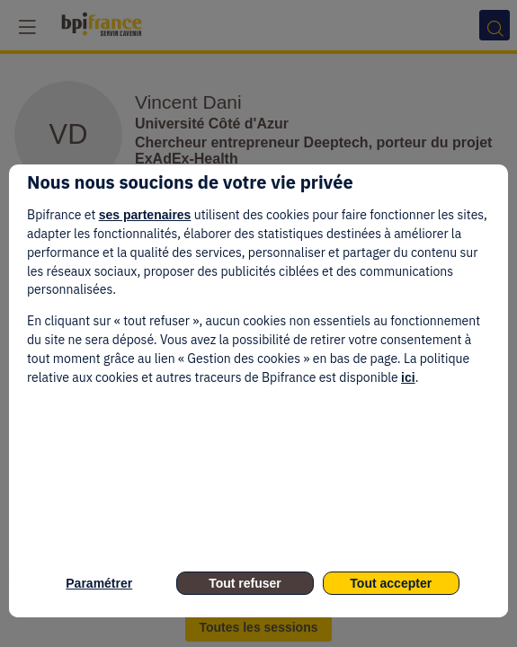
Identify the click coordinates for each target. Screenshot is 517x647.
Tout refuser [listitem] (245, 583)
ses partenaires (145, 215)
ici (408, 377)
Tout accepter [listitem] (391, 583)
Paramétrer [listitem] (99, 583)
